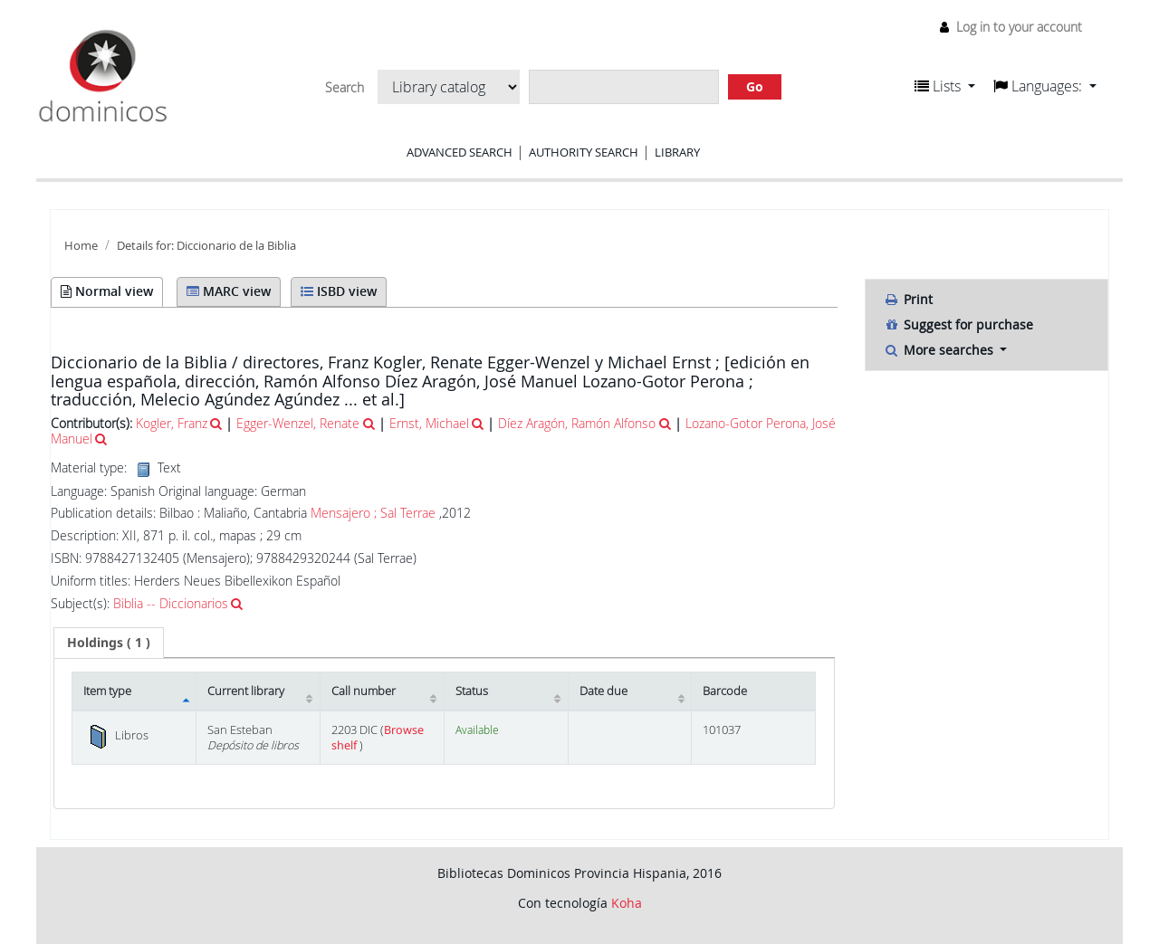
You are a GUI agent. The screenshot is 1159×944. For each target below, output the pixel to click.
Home (81, 245)
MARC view (229, 291)
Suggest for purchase (958, 324)
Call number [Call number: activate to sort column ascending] (363, 691)
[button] (945, 86)
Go (754, 86)
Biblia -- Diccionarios (170, 603)
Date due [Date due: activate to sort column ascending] (603, 691)
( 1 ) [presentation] (108, 642)
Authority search (583, 152)
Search (344, 88)
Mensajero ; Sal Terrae (373, 512)
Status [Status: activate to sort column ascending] (471, 691)
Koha (626, 902)
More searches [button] (940, 349)
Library (677, 152)
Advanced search (459, 152)
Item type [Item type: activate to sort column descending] (107, 691)
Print (908, 299)
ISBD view (339, 291)
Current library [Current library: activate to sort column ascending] (245, 691)
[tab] (108, 642)
